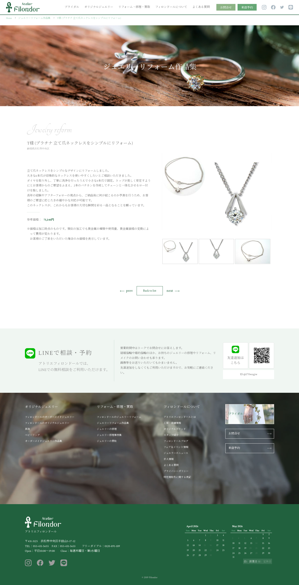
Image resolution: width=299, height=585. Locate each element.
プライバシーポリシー (176, 471)
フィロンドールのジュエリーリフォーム (119, 417)
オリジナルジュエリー (98, 7)
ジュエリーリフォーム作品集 (113, 423)
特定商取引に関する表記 (177, 477)
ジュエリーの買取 (107, 441)
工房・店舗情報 (172, 423)
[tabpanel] (217, 191)
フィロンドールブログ (176, 441)
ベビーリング (32, 435)
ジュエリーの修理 (107, 429)
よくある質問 (201, 7)
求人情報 (169, 459)
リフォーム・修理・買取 (134, 7)
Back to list (149, 291)
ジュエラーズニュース (176, 453)
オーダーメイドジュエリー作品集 (43, 441)
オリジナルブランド (175, 429)
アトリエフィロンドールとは (180, 417)
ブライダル (72, 7)
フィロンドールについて (171, 7)
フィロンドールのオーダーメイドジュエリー (49, 417)
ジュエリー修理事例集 (109, 435)
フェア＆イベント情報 (176, 447)
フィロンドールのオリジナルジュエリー (47, 423)
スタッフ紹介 (171, 435)
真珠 (27, 429)
